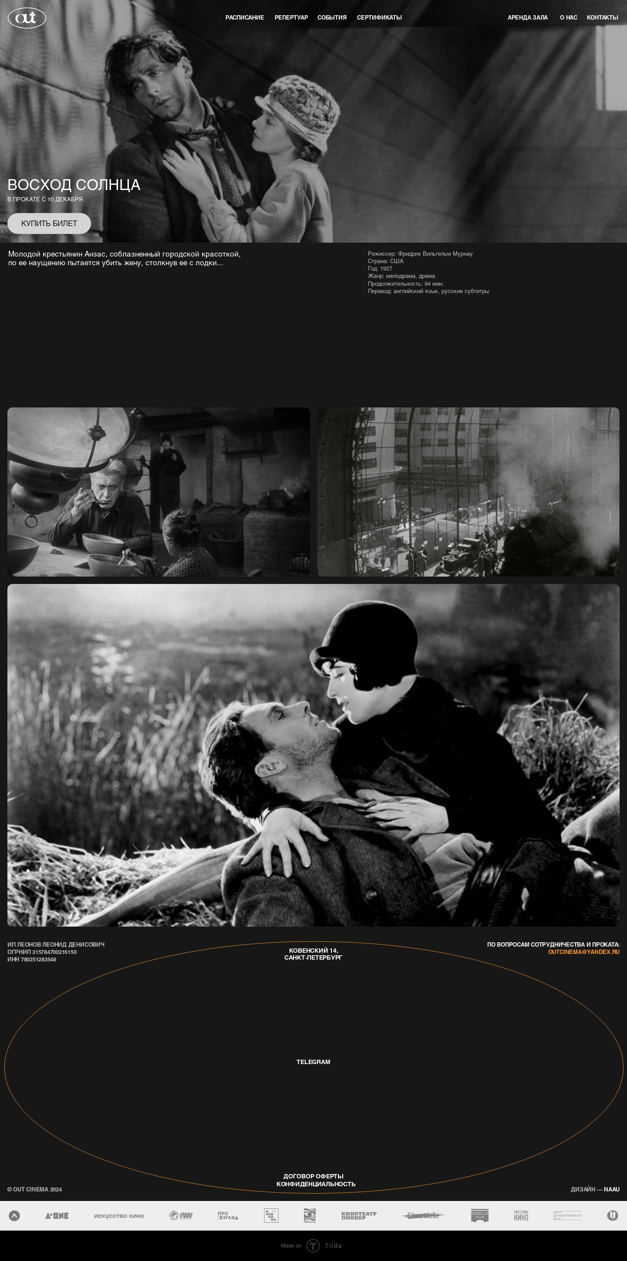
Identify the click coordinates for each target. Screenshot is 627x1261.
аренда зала (528, 17)
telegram (313, 1061)
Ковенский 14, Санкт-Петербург (313, 954)
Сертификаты (379, 17)
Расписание (245, 17)
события (331, 17)
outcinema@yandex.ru (584, 951)
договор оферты (313, 1176)
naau (595, 1189)
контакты (602, 17)
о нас (568, 17)
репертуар (291, 17)
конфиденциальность (312, 1184)
